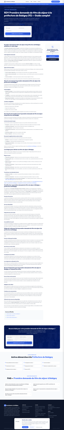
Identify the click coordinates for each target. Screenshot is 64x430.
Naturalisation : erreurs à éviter (40, 407)
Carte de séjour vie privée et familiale (13, 313)
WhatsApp (50, 408)
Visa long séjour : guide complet (40, 413)
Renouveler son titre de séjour (40, 406)
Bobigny (12, 7)
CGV (49, 414)
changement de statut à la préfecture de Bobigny (27, 182)
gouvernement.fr (29, 425)
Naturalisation (24, 409)
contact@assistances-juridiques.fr (54, 407)
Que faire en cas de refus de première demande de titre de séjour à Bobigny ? (18, 394)
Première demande (25, 407)
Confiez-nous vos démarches (18, 33)
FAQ (48, 418)
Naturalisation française (10, 366)
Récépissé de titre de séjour (11, 369)
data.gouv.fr (42, 425)
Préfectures (9, 7)
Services (28, 1)
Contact (39, 1)
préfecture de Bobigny (32, 146)
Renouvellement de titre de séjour (12, 362)
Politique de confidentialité (52, 415)
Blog (31, 1)
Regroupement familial (29, 366)
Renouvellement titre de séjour (27, 406)
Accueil (5, 7)
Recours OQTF (27, 369)
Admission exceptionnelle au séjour (50, 366)
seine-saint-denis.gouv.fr (10, 179)
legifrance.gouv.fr (23, 425)
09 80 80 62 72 (55, 1)
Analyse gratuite (52, 56)
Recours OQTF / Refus (26, 410)
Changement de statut (29, 362)
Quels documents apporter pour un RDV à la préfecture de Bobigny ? (46, 385)
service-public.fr (36, 425)
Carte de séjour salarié (10, 315)
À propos (34, 1)
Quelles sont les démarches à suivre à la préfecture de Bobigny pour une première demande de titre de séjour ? (18, 385)
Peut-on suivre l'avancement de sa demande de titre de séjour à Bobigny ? (46, 389)
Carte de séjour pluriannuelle (11, 317)
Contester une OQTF (38, 409)
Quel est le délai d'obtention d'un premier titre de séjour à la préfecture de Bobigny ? (18, 389)
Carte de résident (47, 362)
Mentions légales (51, 412)
